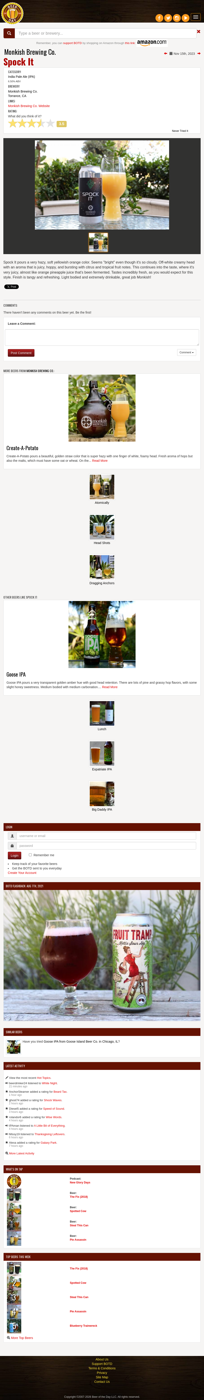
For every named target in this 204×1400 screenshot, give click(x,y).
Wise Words (54, 1117)
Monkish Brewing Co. (30, 52)
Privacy (102, 1373)
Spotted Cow (78, 1211)
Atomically (102, 502)
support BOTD (72, 43)
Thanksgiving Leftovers (50, 1134)
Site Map (102, 1377)
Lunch (102, 729)
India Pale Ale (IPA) (21, 76)
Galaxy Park (49, 1142)
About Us (102, 1359)
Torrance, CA (17, 96)
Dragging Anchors (101, 583)
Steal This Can (79, 1225)
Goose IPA (16, 674)
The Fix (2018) (79, 1196)
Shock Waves (53, 1100)
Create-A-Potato (22, 448)
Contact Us (102, 1381)
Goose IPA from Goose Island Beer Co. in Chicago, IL (81, 1041)
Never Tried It (180, 131)
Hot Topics (43, 1078)
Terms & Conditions (101, 1368)
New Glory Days (80, 1182)
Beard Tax (59, 1091)
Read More (100, 460)
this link (130, 43)
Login (14, 855)
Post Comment (21, 353)
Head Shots (102, 543)
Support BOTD (102, 1364)
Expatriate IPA (102, 769)
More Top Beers (22, 1338)
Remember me (44, 855)
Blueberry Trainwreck (83, 1325)
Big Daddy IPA (102, 809)
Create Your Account (22, 873)
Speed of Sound (53, 1108)
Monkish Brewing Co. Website (29, 106)
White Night (49, 1083)
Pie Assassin (78, 1239)
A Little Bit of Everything (49, 1125)
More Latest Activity (21, 1153)
